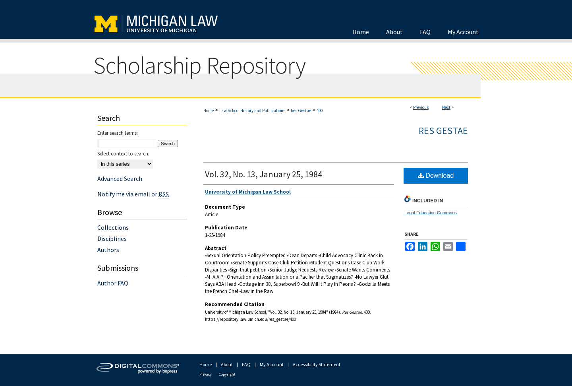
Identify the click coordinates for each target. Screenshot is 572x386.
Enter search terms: (117, 133)
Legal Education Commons (430, 212)
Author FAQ (112, 283)
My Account (272, 364)
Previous (421, 107)
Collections (113, 227)
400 (320, 110)
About (227, 364)
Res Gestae (301, 110)
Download (436, 175)
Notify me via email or (133, 194)
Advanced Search (119, 178)
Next (446, 107)
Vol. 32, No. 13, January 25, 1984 (263, 174)
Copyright (227, 374)
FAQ (246, 364)
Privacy (205, 374)
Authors (108, 250)
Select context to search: (123, 153)
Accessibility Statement (316, 364)
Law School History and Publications (252, 110)
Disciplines (112, 238)
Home (208, 110)
